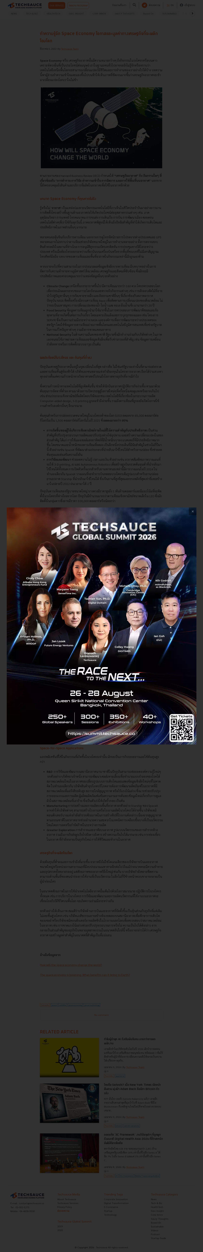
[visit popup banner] (101, 626)
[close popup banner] (192, 511)
